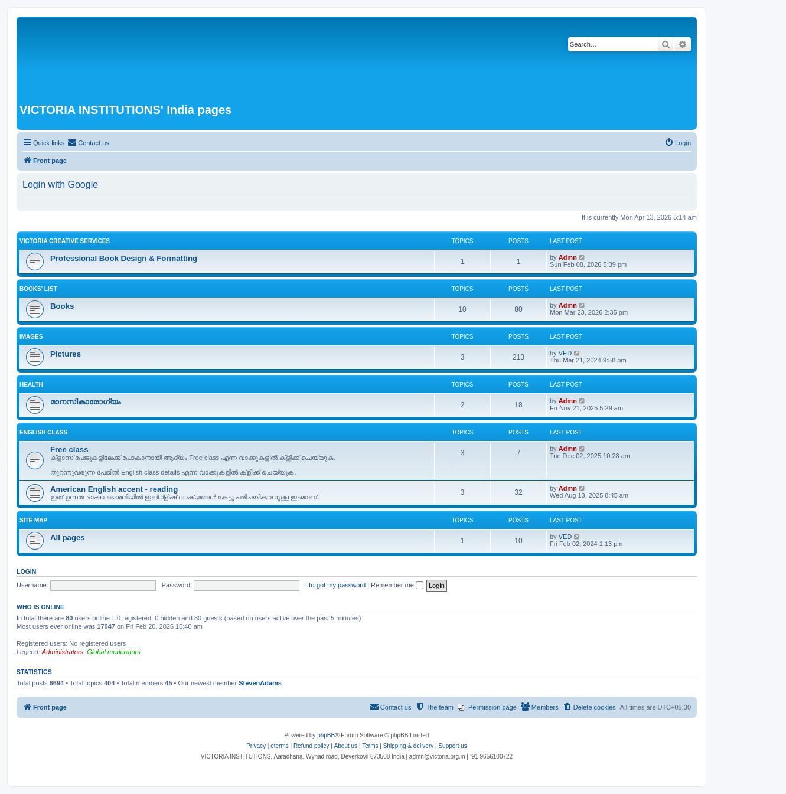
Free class (69, 449)
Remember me (397, 585)
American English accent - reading (114, 489)
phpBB (326, 735)
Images (31, 337)
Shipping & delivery (408, 746)
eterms (279, 746)
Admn (568, 257)
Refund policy (311, 746)
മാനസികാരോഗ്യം (85, 401)
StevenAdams (260, 683)
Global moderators (114, 651)
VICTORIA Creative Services (64, 241)
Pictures (65, 353)
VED (565, 353)
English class (43, 432)
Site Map (33, 520)
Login (26, 571)
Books (62, 306)
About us (345, 746)
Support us (452, 746)
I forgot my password (335, 585)
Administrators (62, 651)
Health (31, 384)
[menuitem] (88, 143)
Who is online (40, 606)
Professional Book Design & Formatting (123, 258)
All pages (67, 537)
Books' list (38, 289)
